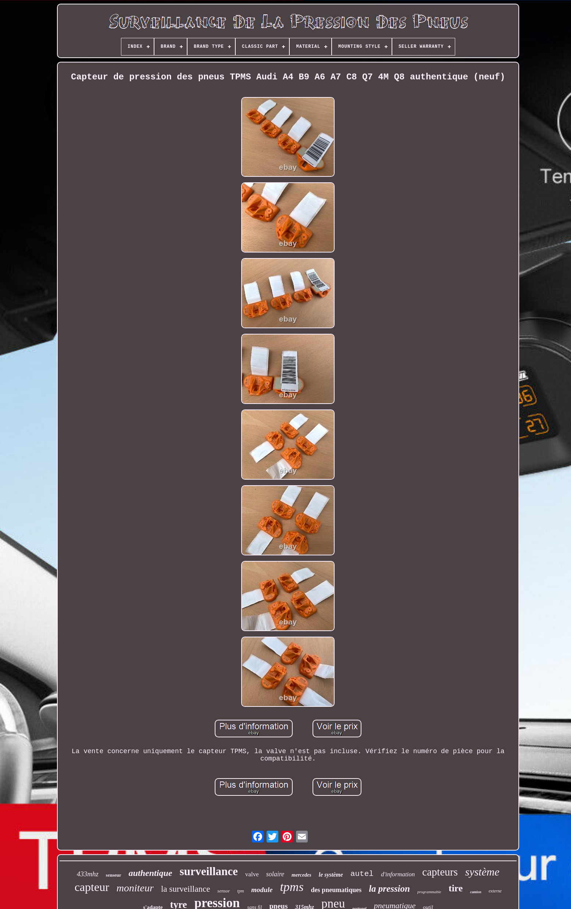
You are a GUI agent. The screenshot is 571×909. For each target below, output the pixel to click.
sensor (223, 891)
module (261, 890)
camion (475, 892)
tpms (291, 887)
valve (252, 874)
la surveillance (185, 889)
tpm (240, 891)
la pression (389, 889)
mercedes (301, 875)
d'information (398, 874)
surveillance (208, 871)
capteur (92, 887)
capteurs (440, 872)
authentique (150, 873)
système (482, 872)
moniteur (135, 888)
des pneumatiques (336, 890)
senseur (113, 875)
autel (362, 874)
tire (456, 888)
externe (495, 891)
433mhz (88, 874)
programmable (429, 892)
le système (331, 875)
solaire (275, 874)
